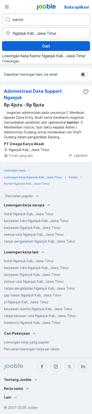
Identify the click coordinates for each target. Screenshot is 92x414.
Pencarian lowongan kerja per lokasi (31, 349)
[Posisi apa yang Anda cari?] (46, 19)
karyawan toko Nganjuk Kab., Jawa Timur (36, 221)
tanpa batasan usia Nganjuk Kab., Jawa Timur (40, 316)
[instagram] (56, 366)
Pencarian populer (22, 196)
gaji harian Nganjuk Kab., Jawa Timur (32, 295)
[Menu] (7, 7)
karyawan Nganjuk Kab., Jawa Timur (32, 227)
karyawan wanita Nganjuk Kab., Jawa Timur (38, 309)
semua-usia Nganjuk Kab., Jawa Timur (34, 234)
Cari (46, 46)
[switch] (84, 74)
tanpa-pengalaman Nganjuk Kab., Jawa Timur (39, 241)
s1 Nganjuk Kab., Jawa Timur (26, 302)
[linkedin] (83, 366)
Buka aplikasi (76, 7)
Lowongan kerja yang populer (26, 342)
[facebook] (42, 366)
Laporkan (78, 155)
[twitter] (69, 366)
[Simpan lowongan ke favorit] (86, 92)
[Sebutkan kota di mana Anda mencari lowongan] (46, 33)
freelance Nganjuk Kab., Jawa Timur (32, 322)
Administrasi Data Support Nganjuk (33, 94)
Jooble (32, 407)
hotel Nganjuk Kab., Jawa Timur (28, 214)
